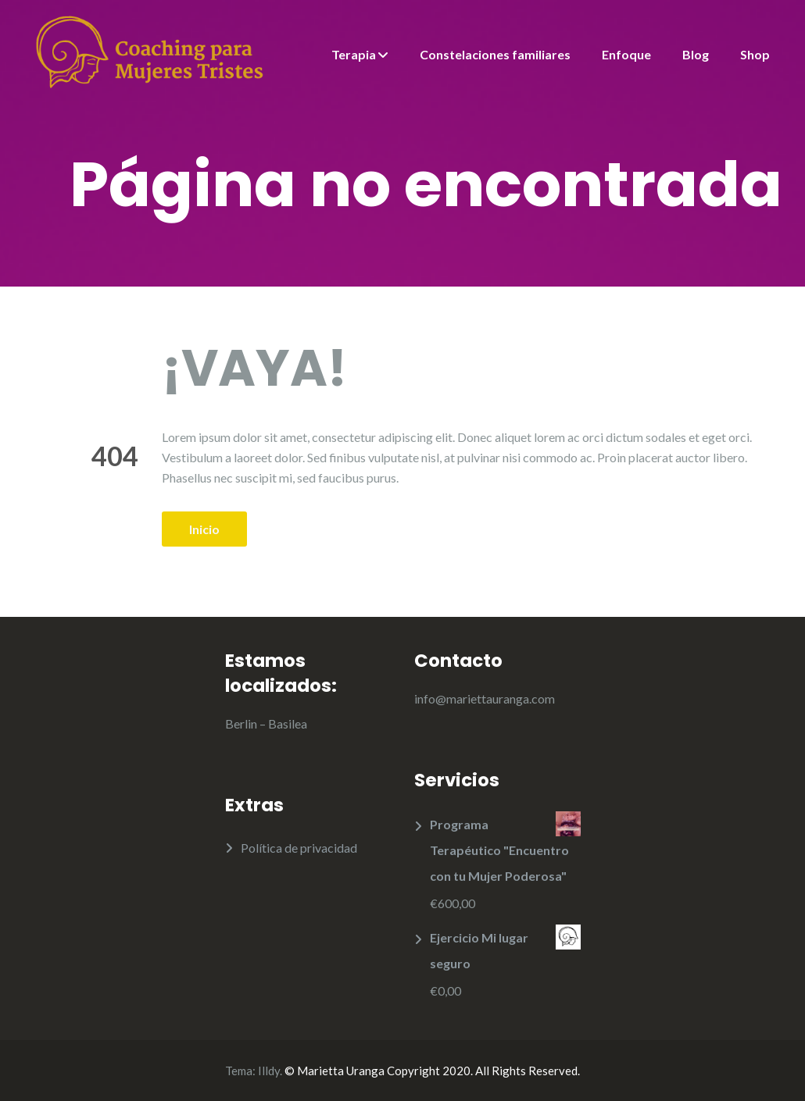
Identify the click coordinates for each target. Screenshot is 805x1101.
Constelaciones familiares (495, 54)
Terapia (353, 54)
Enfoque (626, 54)
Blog (695, 54)
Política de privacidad (299, 847)
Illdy (269, 1071)
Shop (755, 54)
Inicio (204, 529)
